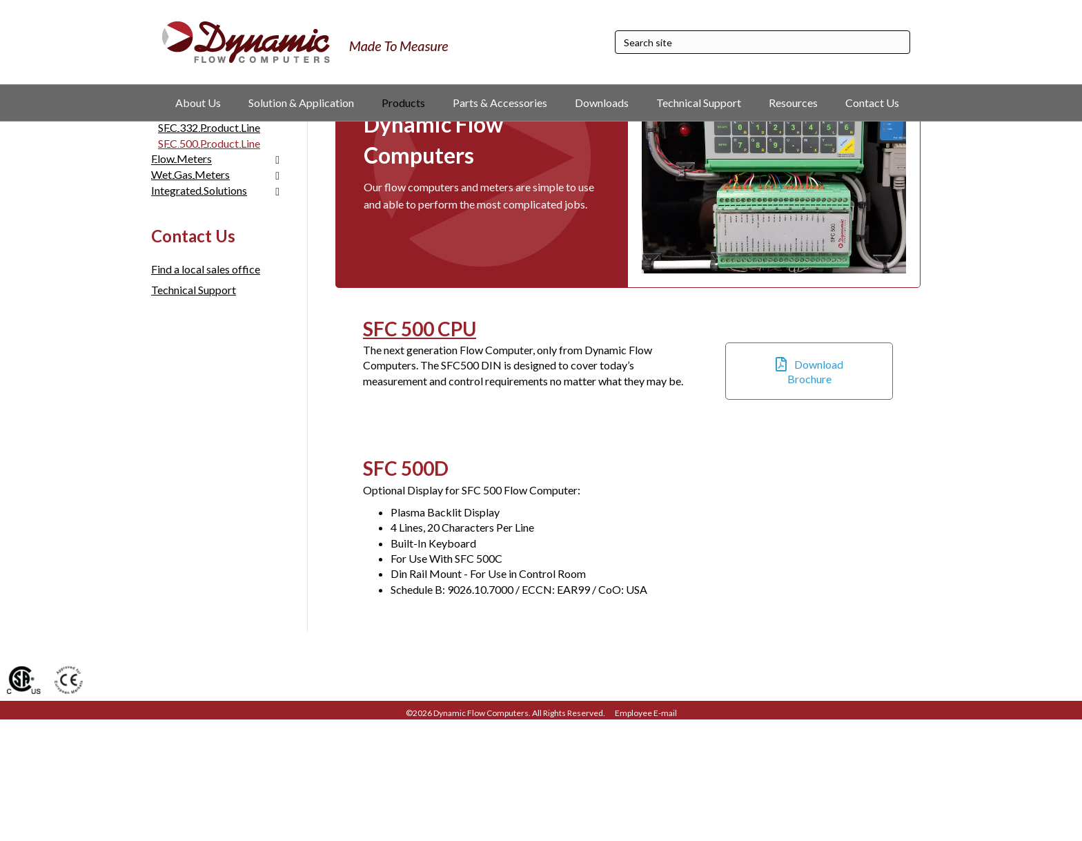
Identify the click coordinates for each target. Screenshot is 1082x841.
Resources (793, 102)
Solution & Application (301, 102)
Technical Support (698, 102)
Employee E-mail (646, 835)
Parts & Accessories (500, 102)
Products (403, 102)
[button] (809, 492)
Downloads (602, 102)
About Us (198, 102)
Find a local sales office (205, 390)
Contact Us (872, 102)
